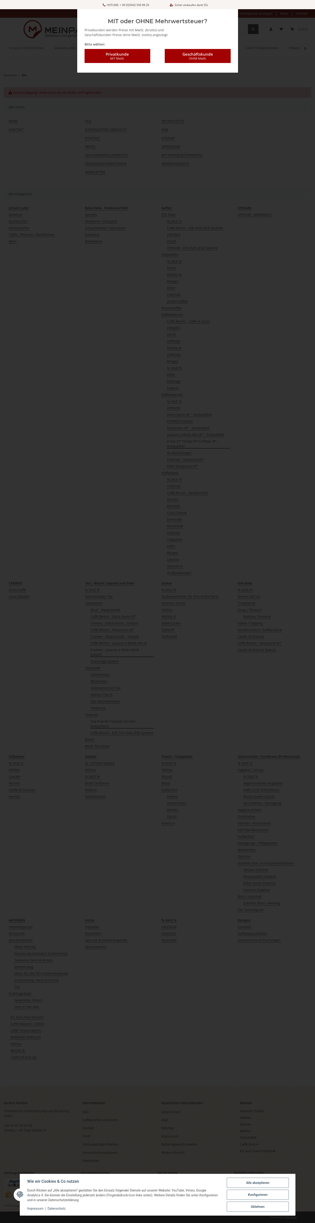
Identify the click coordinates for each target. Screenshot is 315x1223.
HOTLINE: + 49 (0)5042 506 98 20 (126, 5)
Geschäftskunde (197, 51)
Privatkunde (117, 51)
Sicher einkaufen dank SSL (189, 5)
